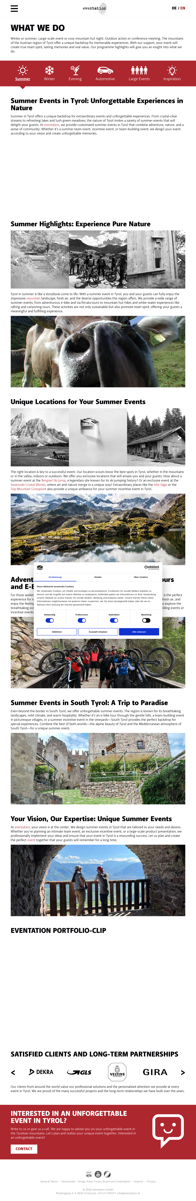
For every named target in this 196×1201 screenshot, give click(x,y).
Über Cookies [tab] (141, 577)
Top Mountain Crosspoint (28, 489)
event (31, 840)
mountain (33, 298)
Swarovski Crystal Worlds (28, 485)
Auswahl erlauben (98, 632)
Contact (24, 1149)
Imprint (138, 1181)
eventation (51, 125)
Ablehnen (57, 632)
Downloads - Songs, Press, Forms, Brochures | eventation (96, 1181)
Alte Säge (160, 485)
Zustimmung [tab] (55, 577)
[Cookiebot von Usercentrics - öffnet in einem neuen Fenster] (146, 568)
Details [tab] (98, 577)
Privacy (151, 1181)
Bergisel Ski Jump (53, 480)
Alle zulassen (139, 632)
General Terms (49, 1181)
